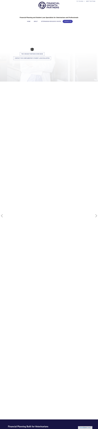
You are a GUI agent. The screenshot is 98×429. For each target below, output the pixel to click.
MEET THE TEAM (90, 1)
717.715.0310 (79, 1)
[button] (28, 21)
